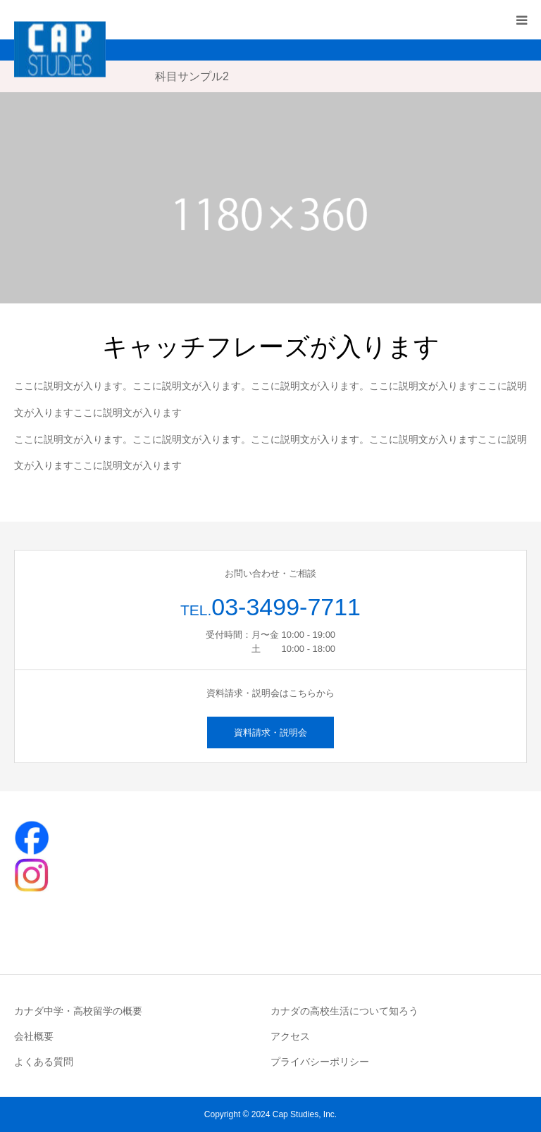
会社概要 (34, 1036)
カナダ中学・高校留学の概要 (78, 1011)
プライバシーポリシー (319, 1061)
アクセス (290, 1036)
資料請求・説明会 (270, 732)
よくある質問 (43, 1061)
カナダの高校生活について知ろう (344, 1011)
